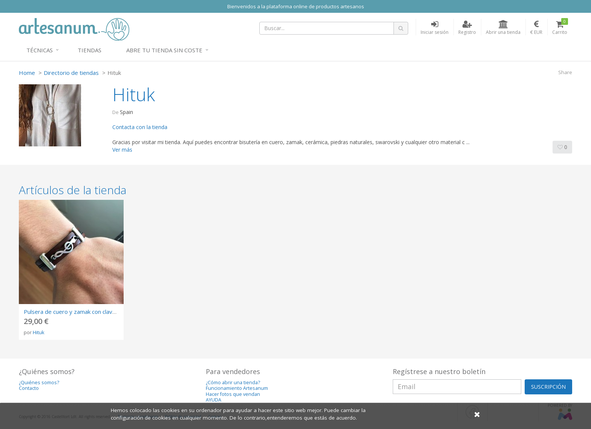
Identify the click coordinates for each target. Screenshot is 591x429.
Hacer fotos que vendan (233, 394)
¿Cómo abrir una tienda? (233, 382)
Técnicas (39, 50)
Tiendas (89, 50)
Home (27, 72)
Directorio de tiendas (71, 72)
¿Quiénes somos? (39, 382)
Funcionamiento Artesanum (237, 388)
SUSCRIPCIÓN (548, 386)
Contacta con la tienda (139, 127)
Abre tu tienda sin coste (164, 50)
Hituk (38, 332)
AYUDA (213, 400)
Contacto (29, 388)
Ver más (122, 149)
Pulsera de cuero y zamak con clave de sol (78, 311)
